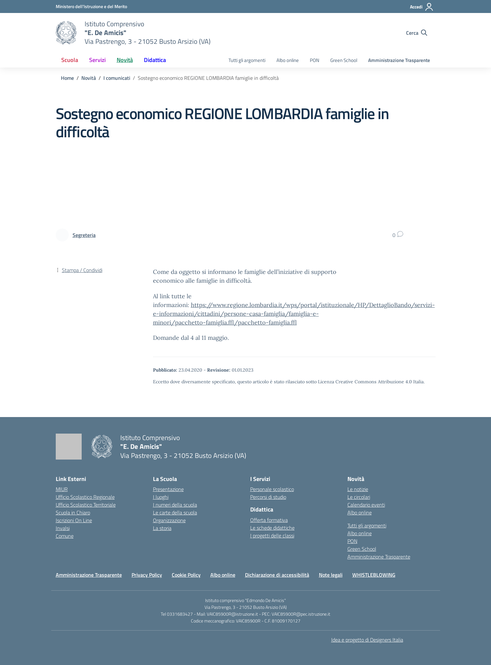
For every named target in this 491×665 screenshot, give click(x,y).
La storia (162, 528)
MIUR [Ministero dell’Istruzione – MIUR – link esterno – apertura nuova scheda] (62, 489)
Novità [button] (125, 59)
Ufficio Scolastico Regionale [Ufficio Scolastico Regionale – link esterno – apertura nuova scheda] (85, 497)
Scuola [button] (69, 59)
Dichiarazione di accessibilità (277, 575)
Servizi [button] (97, 59)
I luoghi (161, 497)
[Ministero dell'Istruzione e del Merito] (91, 6)
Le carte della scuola (175, 512)
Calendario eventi (366, 505)
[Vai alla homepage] (66, 32)
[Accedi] (422, 7)
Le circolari (358, 497)
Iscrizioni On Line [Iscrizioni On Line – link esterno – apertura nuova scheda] (74, 520)
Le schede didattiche (272, 528)
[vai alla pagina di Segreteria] (84, 235)
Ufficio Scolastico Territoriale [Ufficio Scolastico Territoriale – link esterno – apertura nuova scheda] (86, 505)
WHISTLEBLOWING (373, 575)
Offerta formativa (269, 520)
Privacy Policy (147, 575)
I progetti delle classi (272, 535)
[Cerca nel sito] (416, 33)
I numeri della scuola (175, 505)
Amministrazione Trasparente (399, 60)
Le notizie (357, 489)
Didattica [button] (155, 59)
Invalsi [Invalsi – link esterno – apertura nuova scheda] (63, 528)
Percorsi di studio (268, 497)
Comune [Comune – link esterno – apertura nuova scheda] (65, 536)
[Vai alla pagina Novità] (88, 78)
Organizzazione (169, 520)
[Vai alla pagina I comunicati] (116, 78)
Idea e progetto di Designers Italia (367, 640)
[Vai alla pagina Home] (67, 78)
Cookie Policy (186, 575)
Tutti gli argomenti (246, 60)
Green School (343, 60)
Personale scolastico (272, 489)
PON (314, 60)
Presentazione (168, 489)
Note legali (331, 575)
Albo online (287, 60)
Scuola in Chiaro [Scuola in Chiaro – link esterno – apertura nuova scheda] (73, 512)
